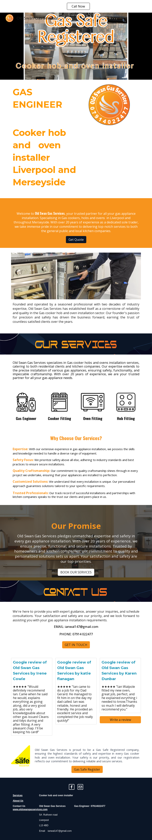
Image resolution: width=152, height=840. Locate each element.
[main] (48, 138)
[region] (76, 6)
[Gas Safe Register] (87, 769)
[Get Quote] (76, 239)
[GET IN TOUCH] (76, 644)
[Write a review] (120, 719)
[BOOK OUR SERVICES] (76, 572)
